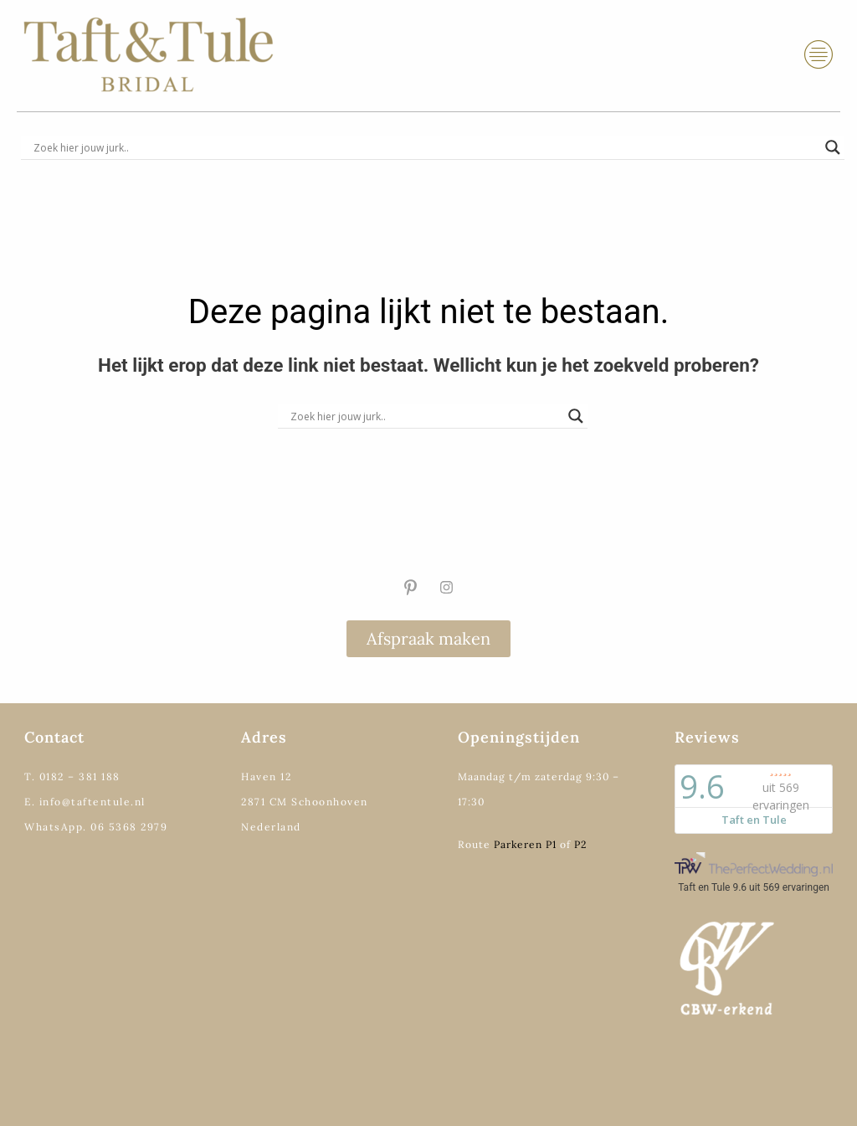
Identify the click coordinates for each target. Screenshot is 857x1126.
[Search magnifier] (832, 147)
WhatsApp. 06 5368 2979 (95, 826)
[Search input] (425, 147)
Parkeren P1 (525, 844)
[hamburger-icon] (819, 54)
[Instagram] (446, 586)
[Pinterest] (410, 586)
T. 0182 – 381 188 (72, 776)
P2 (580, 844)
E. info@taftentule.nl (85, 801)
